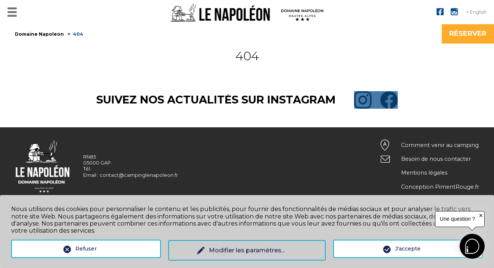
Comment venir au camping (440, 145)
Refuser (86, 248)
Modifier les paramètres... (247, 250)
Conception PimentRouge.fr (440, 187)
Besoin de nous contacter (436, 159)
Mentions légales (424, 172)
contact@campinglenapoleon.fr (139, 175)
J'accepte (407, 248)
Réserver (468, 33)
